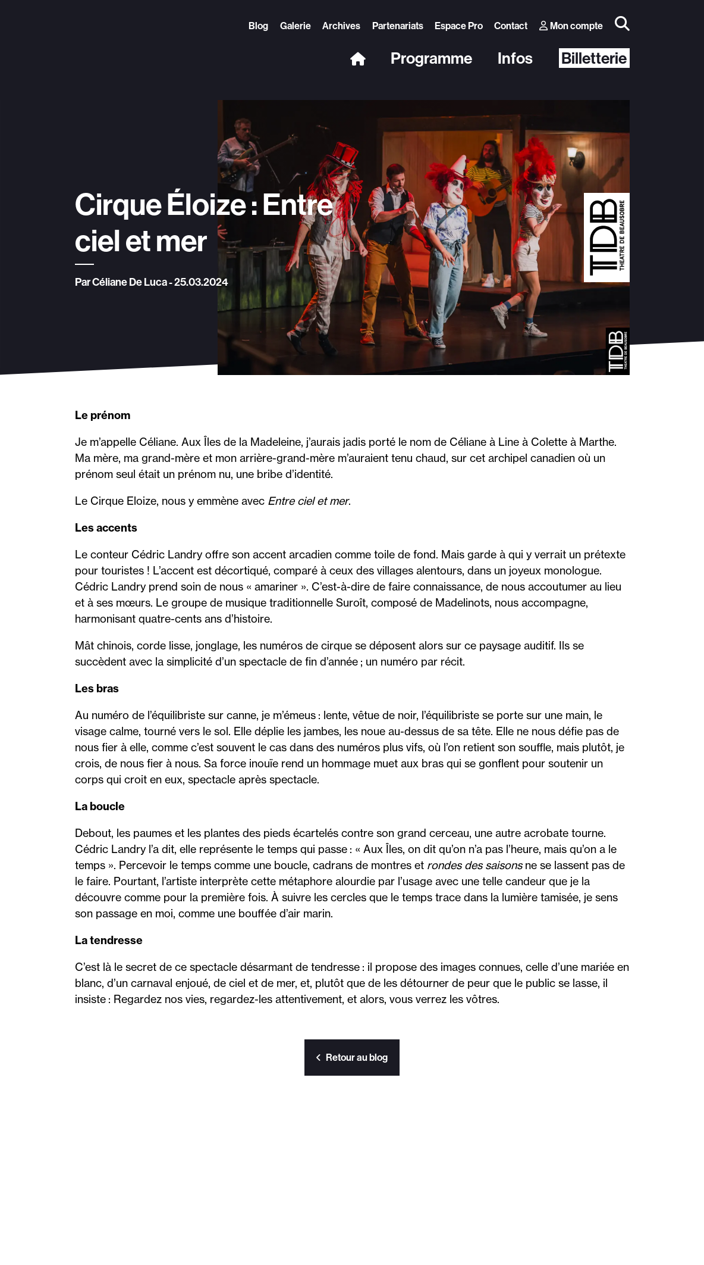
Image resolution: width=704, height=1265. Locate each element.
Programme (431, 59)
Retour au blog (352, 1057)
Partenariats (397, 26)
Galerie (295, 26)
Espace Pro (459, 26)
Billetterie (594, 58)
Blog (258, 26)
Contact (510, 26)
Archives (341, 26)
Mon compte (571, 26)
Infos (515, 59)
